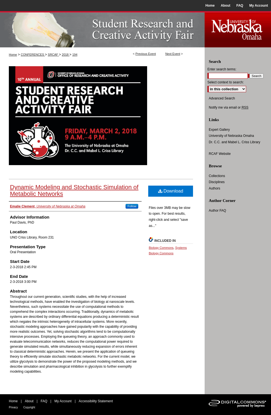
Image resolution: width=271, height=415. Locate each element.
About (29, 401)
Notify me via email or (228, 107)
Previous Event (146, 53)
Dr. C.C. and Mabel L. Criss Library (234, 142)
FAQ (44, 401)
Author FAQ (217, 210)
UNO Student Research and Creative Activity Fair (102, 29)
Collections (217, 176)
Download (170, 191)
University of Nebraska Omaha (231, 136)
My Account (63, 401)
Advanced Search (222, 98)
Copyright (29, 407)
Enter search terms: (221, 69)
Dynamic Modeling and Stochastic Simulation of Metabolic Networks (74, 190)
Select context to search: (225, 82)
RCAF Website (220, 154)
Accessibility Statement (96, 401)
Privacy (13, 407)
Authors (214, 188)
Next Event (172, 53)
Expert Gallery (219, 130)
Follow (131, 206)
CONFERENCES (33, 54)
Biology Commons (161, 247)
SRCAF (53, 54)
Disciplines (217, 182)
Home (13, 54)
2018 (66, 54)
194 (74, 54)
